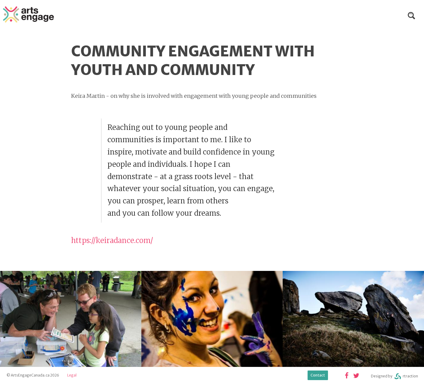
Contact (318, 375)
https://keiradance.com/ (112, 240)
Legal (72, 375)
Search (411, 15)
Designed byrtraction (394, 376)
